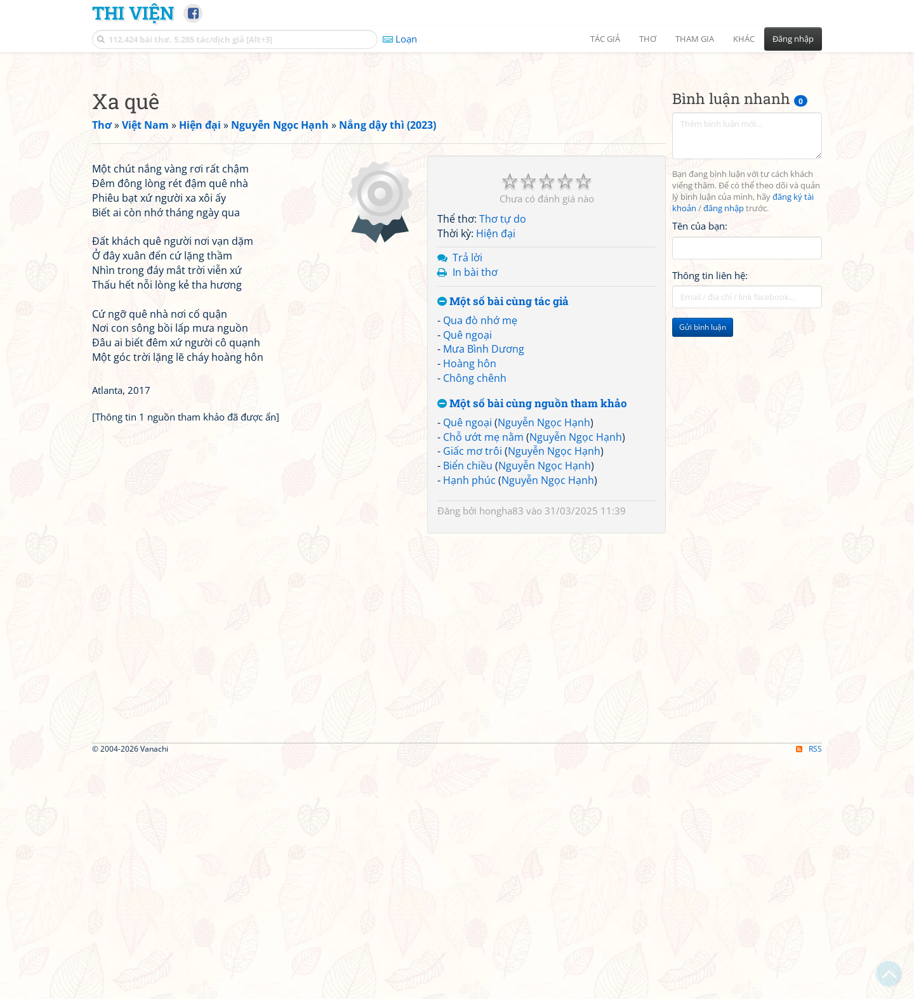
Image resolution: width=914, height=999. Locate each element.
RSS (809, 988)
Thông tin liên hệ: (710, 453)
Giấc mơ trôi (472, 629)
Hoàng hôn (469, 541)
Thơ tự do (502, 396)
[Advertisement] (457, 149)
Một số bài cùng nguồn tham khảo (532, 581)
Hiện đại (495, 411)
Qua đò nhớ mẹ (480, 498)
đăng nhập (723, 386)
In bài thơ (475, 450)
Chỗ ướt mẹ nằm (483, 615)
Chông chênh (475, 556)
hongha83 (501, 688)
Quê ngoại (467, 512)
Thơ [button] (647, 38)
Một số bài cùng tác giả (503, 479)
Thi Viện (133, 13)
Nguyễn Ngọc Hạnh (544, 600)
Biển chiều (468, 643)
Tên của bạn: (699, 403)
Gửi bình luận (702, 504)
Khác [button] (744, 38)
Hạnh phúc (469, 658)
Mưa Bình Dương (483, 526)
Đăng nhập (793, 38)
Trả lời (467, 435)
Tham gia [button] (694, 38)
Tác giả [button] (605, 38)
